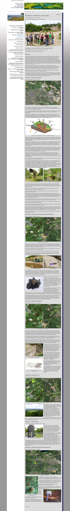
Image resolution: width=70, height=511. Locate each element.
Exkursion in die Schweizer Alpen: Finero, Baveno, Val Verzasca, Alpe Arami (16, 50)
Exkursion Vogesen (20, 47)
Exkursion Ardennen (20, 38)
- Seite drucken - (58, 14)
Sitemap (21, 0)
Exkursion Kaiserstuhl (19, 67)
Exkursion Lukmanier (19, 56)
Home (26, 11)
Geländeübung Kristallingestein (17, 65)
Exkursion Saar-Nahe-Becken (18, 34)
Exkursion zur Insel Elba (19, 43)
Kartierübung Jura (20, 44)
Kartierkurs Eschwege (19, 54)
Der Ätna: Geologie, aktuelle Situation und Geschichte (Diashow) (16, 53)
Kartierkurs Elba (20, 41)
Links (59, 11)
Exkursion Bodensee (19, 61)
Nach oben (27, 506)
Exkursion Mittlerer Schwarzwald (17, 75)
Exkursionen (44, 11)
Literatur (52, 11)
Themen (48, 11)
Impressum (14, 0)
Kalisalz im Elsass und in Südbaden (17, 74)
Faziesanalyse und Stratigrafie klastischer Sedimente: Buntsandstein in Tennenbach (16, 59)
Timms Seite (38, 11)
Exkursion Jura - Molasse (19, 46)
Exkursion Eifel (21, 36)
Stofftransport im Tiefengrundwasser (16, 25)
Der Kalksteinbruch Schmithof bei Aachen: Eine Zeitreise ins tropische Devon (16, 78)
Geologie (29, 11)
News (56, 11)
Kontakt (18, 0)
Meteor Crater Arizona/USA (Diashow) (16, 39)
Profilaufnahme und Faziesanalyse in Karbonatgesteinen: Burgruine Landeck (16, 64)
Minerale (33, 11)
